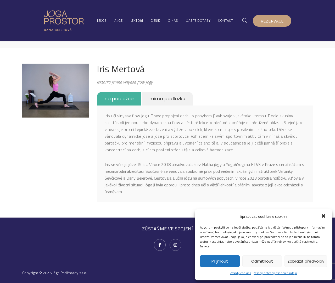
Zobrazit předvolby (305, 261)
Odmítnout (262, 261)
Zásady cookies (240, 272)
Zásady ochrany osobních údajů (275, 272)
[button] (324, 216)
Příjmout (219, 261)
